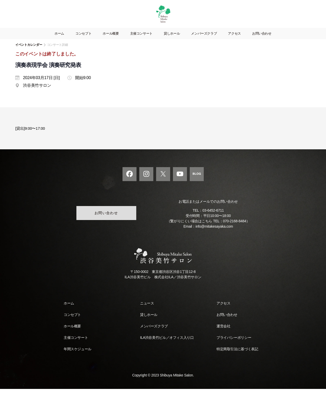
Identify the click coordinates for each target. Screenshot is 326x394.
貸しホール (172, 38)
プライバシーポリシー (233, 343)
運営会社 (223, 331)
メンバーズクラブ (204, 38)
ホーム (59, 38)
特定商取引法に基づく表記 (237, 354)
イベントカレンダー (28, 50)
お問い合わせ (261, 38)
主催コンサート (141, 38)
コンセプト (83, 38)
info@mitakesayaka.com (214, 231)
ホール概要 (111, 38)
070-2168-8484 (234, 226)
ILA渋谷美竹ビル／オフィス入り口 (167, 343)
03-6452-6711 (213, 215)
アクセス (234, 38)
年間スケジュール (77, 354)
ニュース (147, 308)
